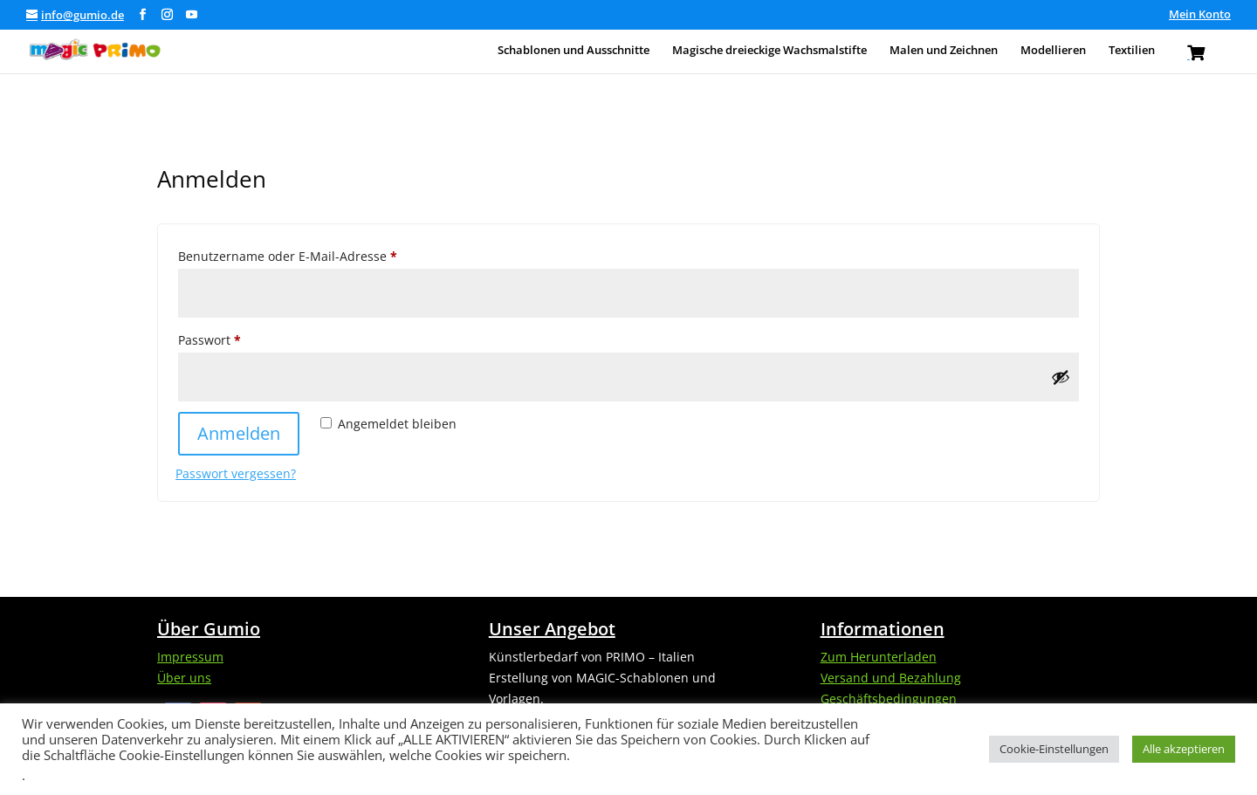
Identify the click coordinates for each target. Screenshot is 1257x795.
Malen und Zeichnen (944, 51)
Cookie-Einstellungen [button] (1054, 749)
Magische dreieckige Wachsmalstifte (769, 51)
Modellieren (1053, 51)
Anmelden (238, 433)
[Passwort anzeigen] (1060, 377)
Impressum (190, 656)
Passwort (244, 338)
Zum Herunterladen (879, 656)
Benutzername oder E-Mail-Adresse (322, 254)
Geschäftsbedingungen (889, 698)
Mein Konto (1200, 15)
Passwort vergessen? (235, 473)
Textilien (1132, 51)
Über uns (184, 677)
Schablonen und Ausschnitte (573, 51)
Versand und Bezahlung (891, 677)
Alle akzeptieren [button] (1184, 749)
